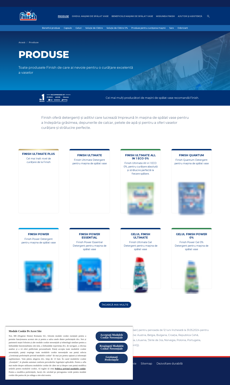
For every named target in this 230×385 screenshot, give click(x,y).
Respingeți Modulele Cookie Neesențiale (112, 347)
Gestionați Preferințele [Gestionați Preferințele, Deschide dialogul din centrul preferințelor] (111, 358)
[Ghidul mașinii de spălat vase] (90, 16)
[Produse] (63, 16)
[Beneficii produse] (51, 28)
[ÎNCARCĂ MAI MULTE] (115, 305)
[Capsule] (68, 28)
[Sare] (171, 28)
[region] (69, 353)
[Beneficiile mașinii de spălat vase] (132, 16)
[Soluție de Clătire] (94, 28)
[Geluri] (78, 28)
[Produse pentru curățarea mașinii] (148, 28)
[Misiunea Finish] (165, 16)
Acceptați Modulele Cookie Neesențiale (111, 336)
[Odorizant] (182, 28)
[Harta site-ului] (146, 363)
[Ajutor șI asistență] (190, 16)
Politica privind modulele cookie (70, 368)
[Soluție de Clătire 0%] (117, 28)
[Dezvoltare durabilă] (169, 363)
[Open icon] (208, 16)
